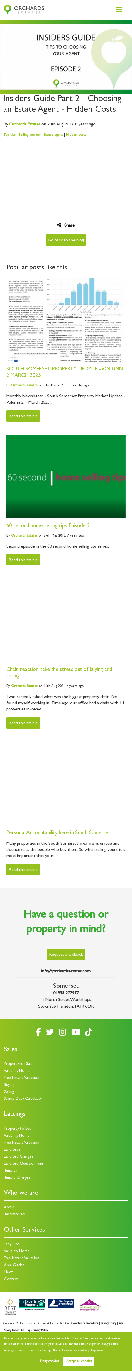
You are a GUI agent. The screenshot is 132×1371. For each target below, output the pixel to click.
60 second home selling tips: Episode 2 (48, 526)
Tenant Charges (17, 1178)
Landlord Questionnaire (23, 1164)
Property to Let (17, 1129)
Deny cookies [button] (49, 1361)
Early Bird (11, 1245)
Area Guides (14, 1265)
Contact (11, 1279)
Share (66, 225)
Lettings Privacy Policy (34, 1330)
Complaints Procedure (84, 1323)
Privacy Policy (108, 1323)
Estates (24, 124)
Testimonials (14, 1215)
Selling (9, 1092)
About (9, 1208)
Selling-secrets (30, 135)
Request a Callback (66, 955)
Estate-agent (53, 135)
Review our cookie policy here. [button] (82, 1351)
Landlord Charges (18, 1157)
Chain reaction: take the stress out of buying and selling (59, 673)
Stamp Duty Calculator (23, 1099)
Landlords (12, 1150)
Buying (9, 1085)
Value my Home (17, 1071)
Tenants (10, 1171)
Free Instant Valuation (21, 1078)
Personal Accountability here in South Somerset (58, 833)
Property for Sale (18, 1064)
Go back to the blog (66, 240)
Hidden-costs (76, 135)
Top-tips (9, 135)
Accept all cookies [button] (79, 1361)
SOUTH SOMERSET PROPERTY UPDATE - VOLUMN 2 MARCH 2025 (64, 373)
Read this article (23, 416)
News (8, 1272)
